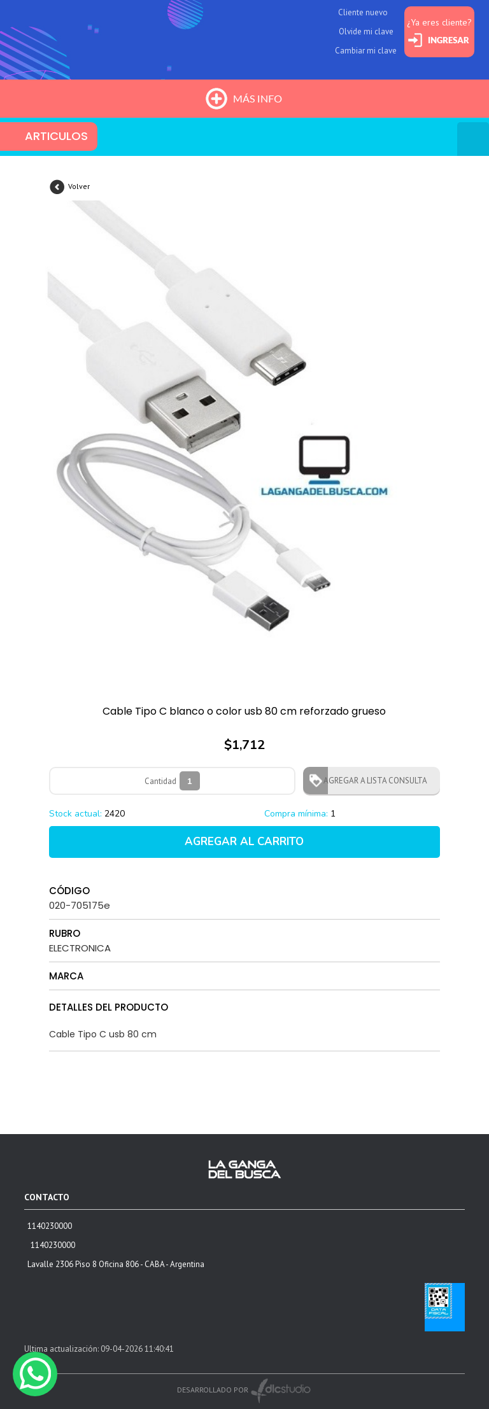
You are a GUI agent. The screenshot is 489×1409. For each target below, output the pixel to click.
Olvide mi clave (366, 31)
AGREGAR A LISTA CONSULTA (371, 780)
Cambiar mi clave (366, 50)
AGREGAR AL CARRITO (244, 841)
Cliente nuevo (363, 12)
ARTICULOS (56, 136)
